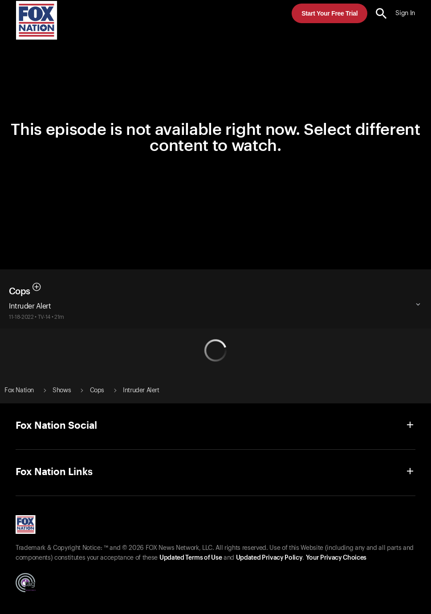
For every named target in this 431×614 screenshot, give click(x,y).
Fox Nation (19, 390)
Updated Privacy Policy (269, 558)
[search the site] (381, 13)
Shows (62, 390)
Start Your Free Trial (329, 13)
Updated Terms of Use (190, 558)
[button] (381, 13)
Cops (19, 291)
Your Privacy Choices (336, 558)
